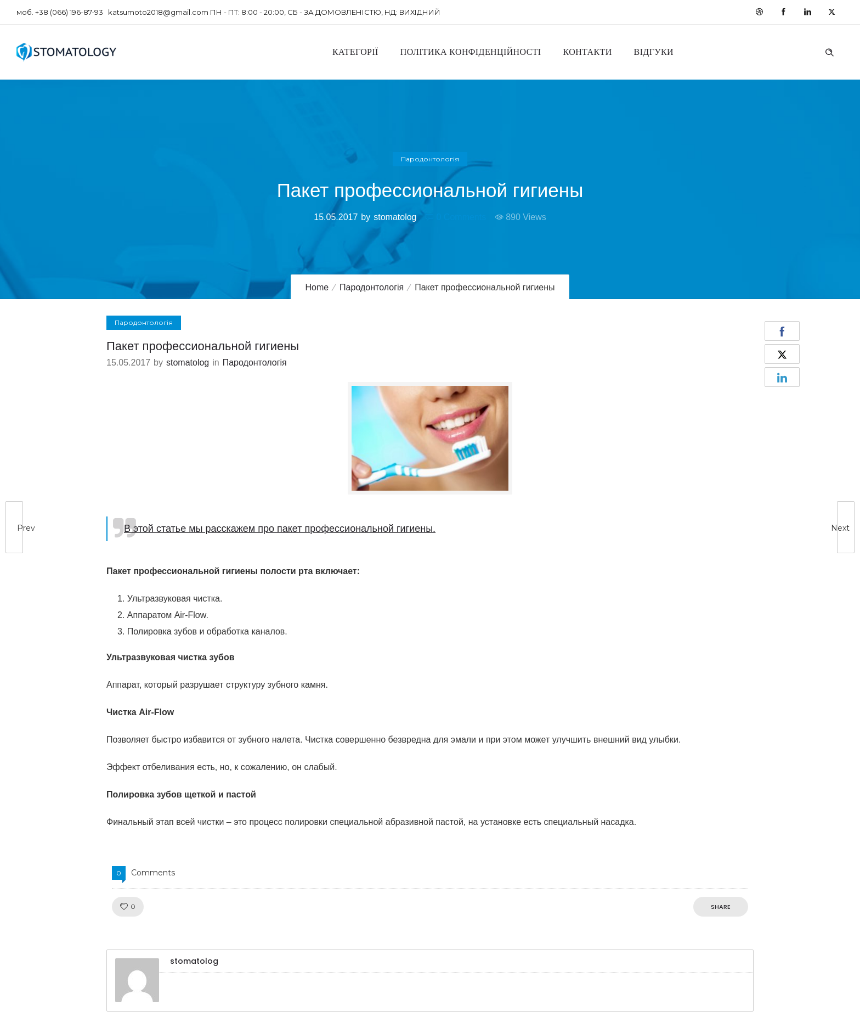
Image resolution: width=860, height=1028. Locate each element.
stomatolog (395, 217)
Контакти (587, 52)
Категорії (355, 52)
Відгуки (654, 52)
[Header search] (829, 51)
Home (317, 287)
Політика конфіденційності (470, 52)
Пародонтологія (372, 287)
